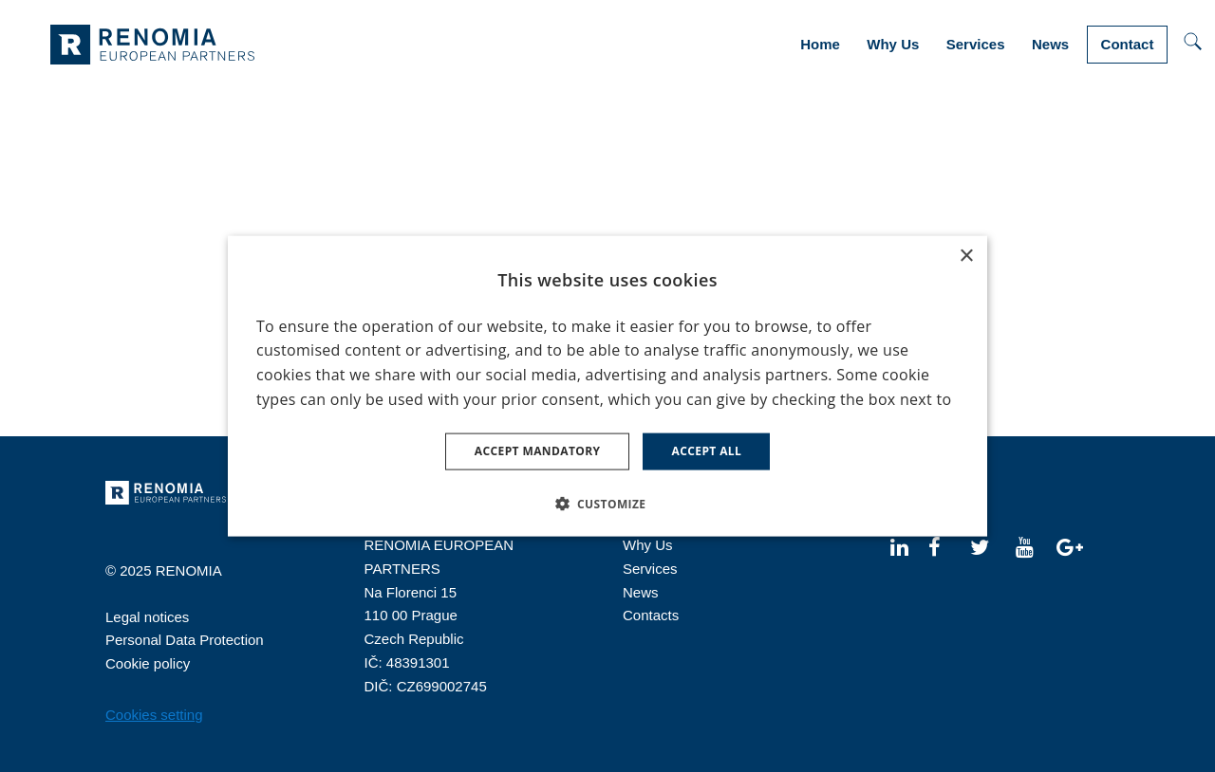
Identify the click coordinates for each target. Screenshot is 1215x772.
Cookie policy (147, 663)
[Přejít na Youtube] (1024, 545)
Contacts (651, 615)
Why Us (648, 545)
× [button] (966, 256)
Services (650, 569)
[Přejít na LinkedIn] (899, 545)
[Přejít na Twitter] (979, 545)
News (641, 592)
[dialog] (607, 386)
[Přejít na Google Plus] (1069, 545)
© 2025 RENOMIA (163, 570)
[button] (608, 502)
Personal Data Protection (184, 640)
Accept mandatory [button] (538, 451)
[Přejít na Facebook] (934, 545)
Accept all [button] (706, 451)
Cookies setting (154, 715)
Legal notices (147, 617)
